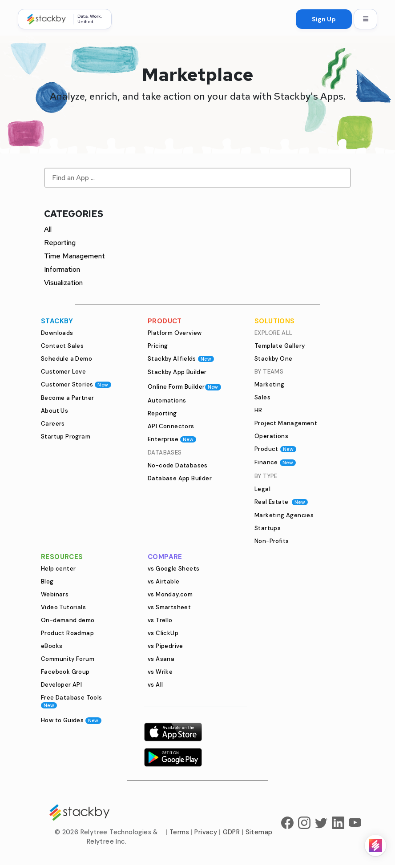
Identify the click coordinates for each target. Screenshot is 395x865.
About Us (54, 410)
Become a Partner (67, 398)
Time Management (74, 256)
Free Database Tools (71, 701)
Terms (179, 832)
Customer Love (63, 371)
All (48, 229)
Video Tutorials (63, 607)
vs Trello (160, 620)
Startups (267, 528)
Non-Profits (271, 541)
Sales (262, 397)
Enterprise (172, 439)
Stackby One (273, 358)
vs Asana (161, 659)
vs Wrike (160, 672)
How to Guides (71, 720)
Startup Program (65, 436)
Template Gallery (279, 346)
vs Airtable (163, 581)
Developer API (61, 684)
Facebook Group (65, 672)
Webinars (55, 594)
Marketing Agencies (284, 515)
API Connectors (171, 426)
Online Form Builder (184, 386)
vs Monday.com (170, 594)
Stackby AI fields (181, 358)
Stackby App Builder (177, 372)
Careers (53, 423)
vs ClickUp (163, 633)
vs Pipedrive (165, 646)
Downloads (57, 333)
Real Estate (281, 502)
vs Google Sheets (173, 568)
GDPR (231, 832)
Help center (58, 568)
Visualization (63, 282)
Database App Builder (180, 478)
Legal (262, 489)
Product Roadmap (67, 633)
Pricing (158, 346)
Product (275, 449)
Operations (271, 436)
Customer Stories (76, 384)
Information (62, 269)
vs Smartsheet (169, 607)
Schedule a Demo (66, 358)
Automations (167, 400)
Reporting (60, 242)
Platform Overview (175, 333)
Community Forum (67, 659)
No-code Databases (178, 465)
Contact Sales (62, 346)
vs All (155, 684)
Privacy (205, 832)
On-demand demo (68, 620)
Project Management (285, 423)
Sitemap (259, 832)
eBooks (51, 646)
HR (258, 410)
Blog (47, 581)
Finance (275, 462)
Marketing (269, 384)
